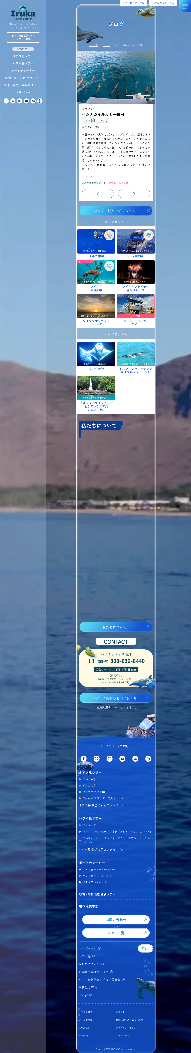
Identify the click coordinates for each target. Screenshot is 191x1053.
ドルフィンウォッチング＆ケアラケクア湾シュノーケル (118, 840)
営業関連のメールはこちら (114, 707)
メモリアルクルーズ (95, 882)
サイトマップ (122, 1035)
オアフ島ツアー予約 (133, 3)
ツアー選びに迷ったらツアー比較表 (23, 37)
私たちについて (115, 627)
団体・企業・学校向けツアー (23, 85)
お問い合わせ (23, 92)
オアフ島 (88, 120)
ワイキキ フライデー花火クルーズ (103, 798)
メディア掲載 (85, 1019)
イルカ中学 (89, 779)
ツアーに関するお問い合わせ (114, 698)
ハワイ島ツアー (23, 63)
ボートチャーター (23, 70)
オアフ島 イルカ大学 (117, 183)
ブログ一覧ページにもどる (114, 210)
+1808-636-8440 (116, 661)
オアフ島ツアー (23, 56)
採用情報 (83, 1035)
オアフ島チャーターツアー (99, 869)
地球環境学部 (88, 906)
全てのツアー (23, 48)
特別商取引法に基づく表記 (129, 1019)
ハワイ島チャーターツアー (99, 876)
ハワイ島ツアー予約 (163, 3)
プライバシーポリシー (127, 1027)
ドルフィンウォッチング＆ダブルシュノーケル (117, 831)
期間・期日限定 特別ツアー (23, 78)
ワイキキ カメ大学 (94, 792)
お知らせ (120, 1012)
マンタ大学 (89, 825)
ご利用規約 (84, 1027)
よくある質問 (85, 1012)
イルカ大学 (101, 120)
